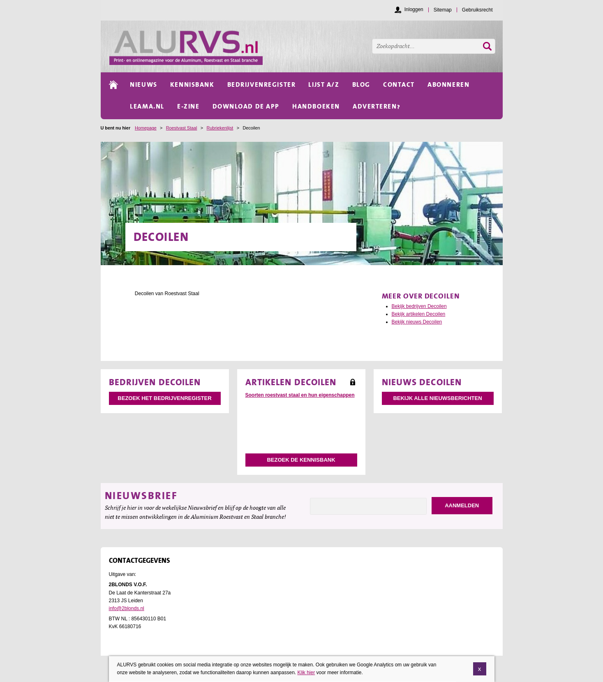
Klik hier (306, 672)
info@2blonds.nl (126, 608)
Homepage (146, 127)
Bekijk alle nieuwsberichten (437, 398)
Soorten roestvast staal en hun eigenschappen (300, 395)
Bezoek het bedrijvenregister (164, 398)
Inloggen (413, 9)
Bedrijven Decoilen (155, 382)
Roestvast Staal (181, 127)
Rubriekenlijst (220, 127)
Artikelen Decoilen (291, 382)
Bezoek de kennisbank (301, 460)
